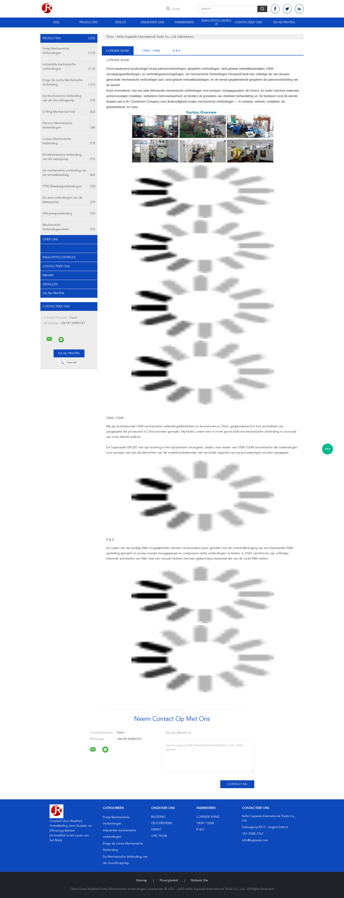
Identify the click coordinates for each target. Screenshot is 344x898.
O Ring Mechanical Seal (69, 112)
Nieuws (48, 275)
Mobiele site (199, 880)
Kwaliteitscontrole (216, 22)
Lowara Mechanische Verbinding (69, 141)
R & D (177, 50)
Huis (56, 22)
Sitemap (141, 880)
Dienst (156, 829)
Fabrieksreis (184, 22)
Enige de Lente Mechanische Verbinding (69, 83)
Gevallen (50, 284)
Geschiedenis (161, 823)
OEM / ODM (151, 50)
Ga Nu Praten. (284, 22)
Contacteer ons (248, 22)
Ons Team (159, 835)
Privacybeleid (169, 880)
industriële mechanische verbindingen (69, 67)
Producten (88, 22)
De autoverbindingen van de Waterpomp (69, 200)
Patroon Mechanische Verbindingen (69, 126)
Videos (120, 22)
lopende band (117, 50)
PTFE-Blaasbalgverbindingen (69, 186)
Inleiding (158, 816)
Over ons (50, 239)
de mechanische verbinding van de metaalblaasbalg (69, 173)
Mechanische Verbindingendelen (69, 227)
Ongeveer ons (152, 22)
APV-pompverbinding (69, 213)
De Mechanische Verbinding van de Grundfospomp (69, 98)
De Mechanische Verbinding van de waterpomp (69, 157)
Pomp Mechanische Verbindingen (69, 51)
